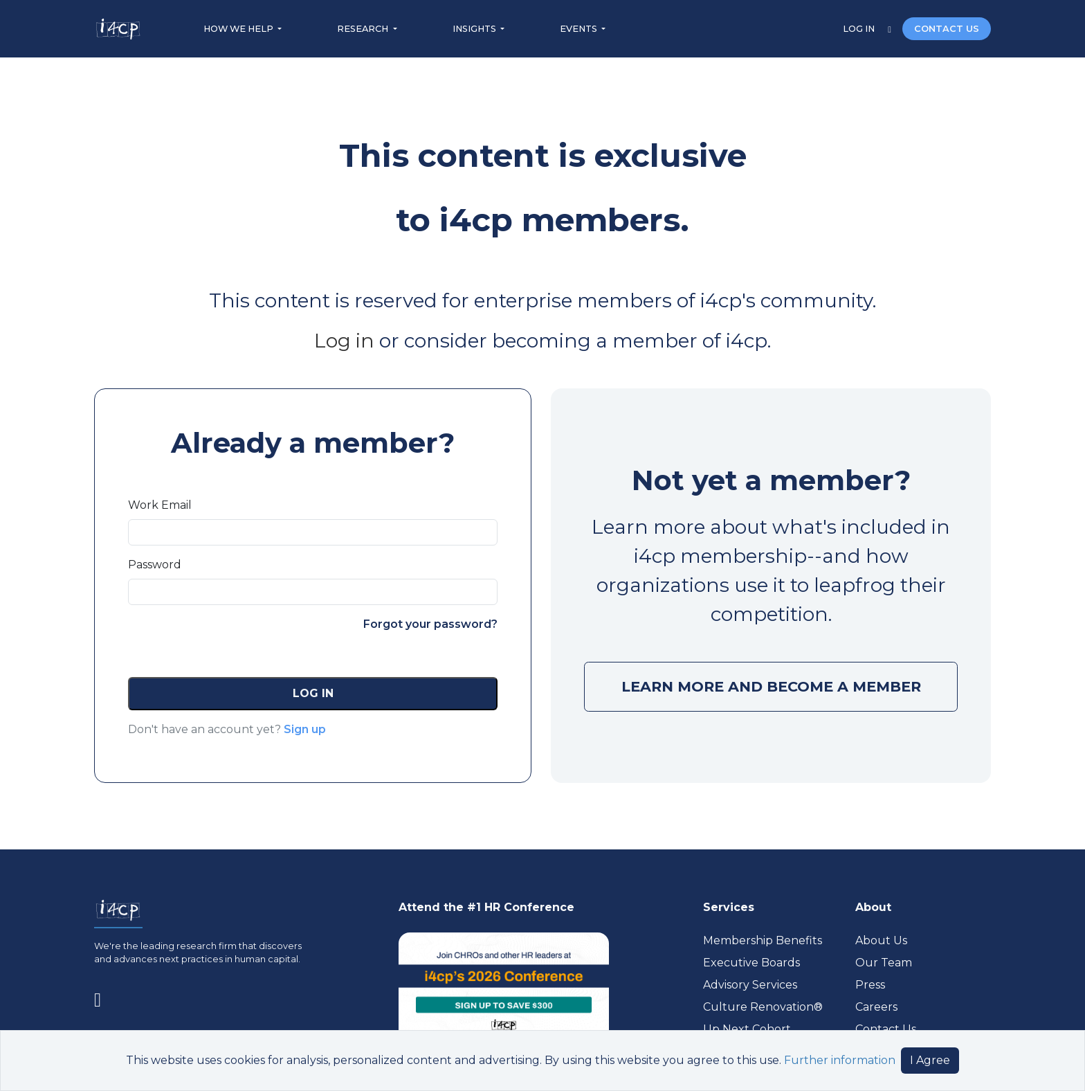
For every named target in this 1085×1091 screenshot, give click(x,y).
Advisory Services (750, 984)
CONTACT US (946, 29)
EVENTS (579, 29)
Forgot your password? (430, 624)
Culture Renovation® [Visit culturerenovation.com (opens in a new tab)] (763, 1006)
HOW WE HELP (239, 29)
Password (154, 564)
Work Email (160, 505)
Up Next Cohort (747, 1029)
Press (870, 984)
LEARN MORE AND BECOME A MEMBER (771, 686)
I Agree (930, 1060)
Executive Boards (751, 962)
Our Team (883, 962)
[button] (313, 693)
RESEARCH (363, 29)
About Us (881, 940)
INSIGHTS (475, 29)
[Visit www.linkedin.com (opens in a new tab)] (103, 997)
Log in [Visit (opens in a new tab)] (346, 340)
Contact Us (885, 1029)
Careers (876, 1006)
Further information (839, 1060)
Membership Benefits (762, 940)
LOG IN (860, 29)
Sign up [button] (305, 729)
